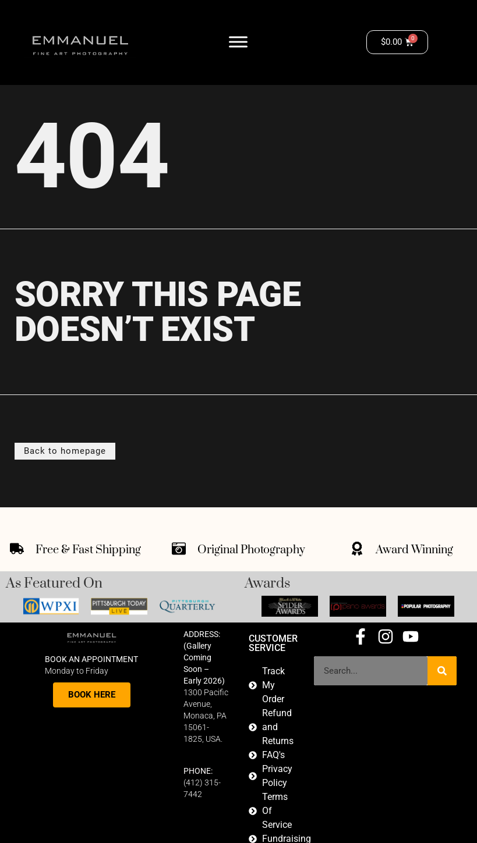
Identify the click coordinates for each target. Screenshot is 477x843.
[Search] (442, 670)
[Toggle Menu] (238, 42)
